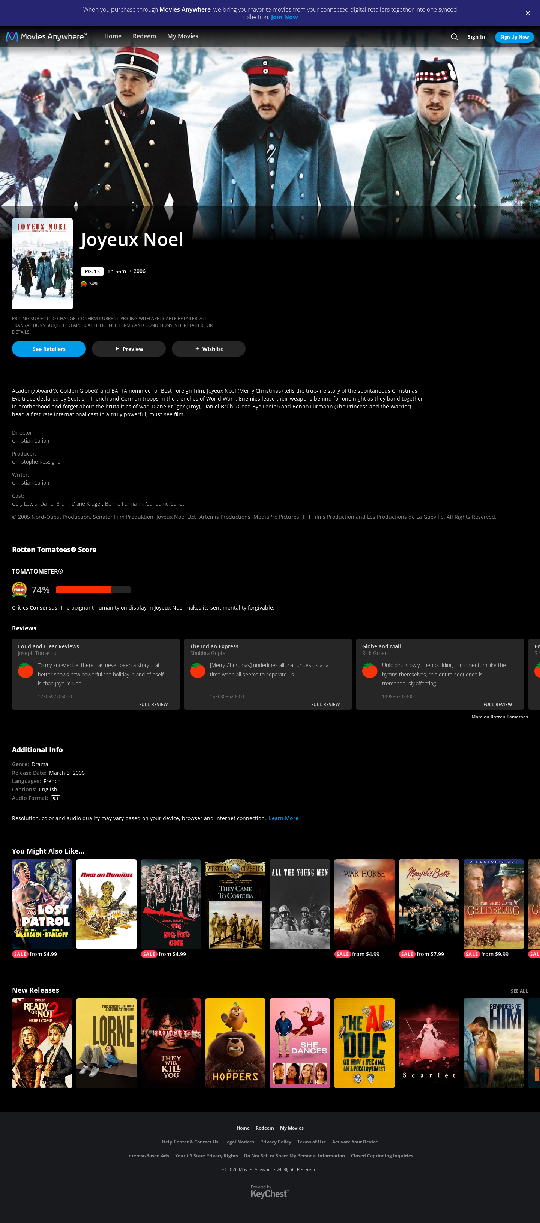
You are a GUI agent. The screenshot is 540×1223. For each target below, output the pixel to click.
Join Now (284, 17)
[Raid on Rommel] (106, 904)
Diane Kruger (87, 503)
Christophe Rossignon (37, 461)
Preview (129, 348)
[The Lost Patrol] (42, 908)
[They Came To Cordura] (236, 904)
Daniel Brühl (54, 503)
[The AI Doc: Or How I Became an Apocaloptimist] (364, 1043)
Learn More (283, 818)
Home (113, 36)
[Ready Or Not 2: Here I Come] (42, 1043)
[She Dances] (300, 1043)
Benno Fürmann (123, 503)
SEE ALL (519, 991)
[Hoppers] (236, 1043)
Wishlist (209, 348)
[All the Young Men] (300, 904)
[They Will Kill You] (171, 1043)
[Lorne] (106, 1043)
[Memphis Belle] (429, 908)
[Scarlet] (429, 1043)
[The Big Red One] (171, 908)
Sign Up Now (514, 37)
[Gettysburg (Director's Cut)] (494, 908)
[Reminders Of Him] (494, 1043)
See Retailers (49, 348)
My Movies (182, 36)
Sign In (476, 36)
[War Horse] (364, 908)
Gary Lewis (24, 503)
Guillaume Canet (165, 503)
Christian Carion (30, 440)
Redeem (144, 36)
